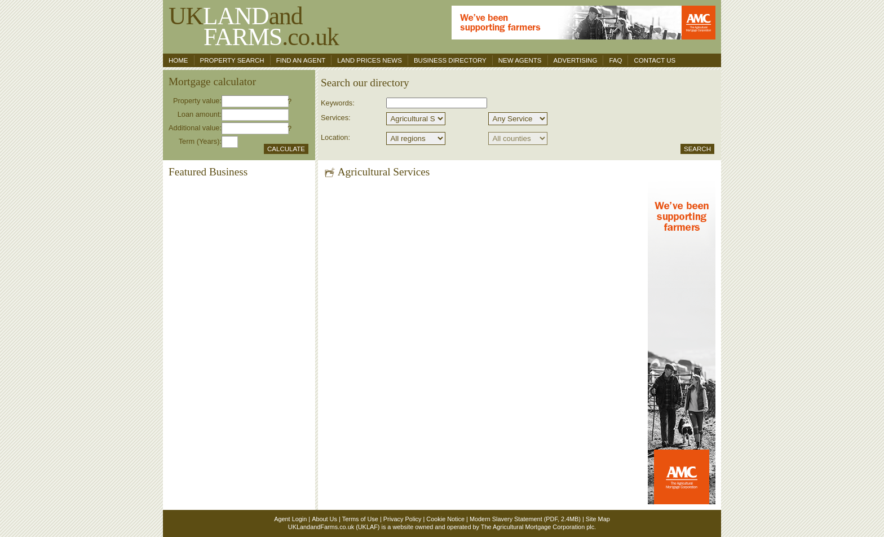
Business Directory (450, 60)
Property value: (197, 100)
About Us (324, 519)
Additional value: (195, 128)
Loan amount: (200, 114)
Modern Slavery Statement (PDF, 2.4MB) (525, 519)
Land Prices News (369, 60)
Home (178, 60)
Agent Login (290, 519)
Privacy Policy (402, 519)
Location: (335, 137)
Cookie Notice (445, 519)
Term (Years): (200, 141)
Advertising (576, 60)
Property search (232, 60)
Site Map (598, 519)
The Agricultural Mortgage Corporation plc (537, 526)
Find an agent (301, 60)
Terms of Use (360, 519)
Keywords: (338, 103)
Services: (336, 117)
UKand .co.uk (254, 26)
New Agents (520, 60)
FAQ (615, 60)
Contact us (654, 60)
